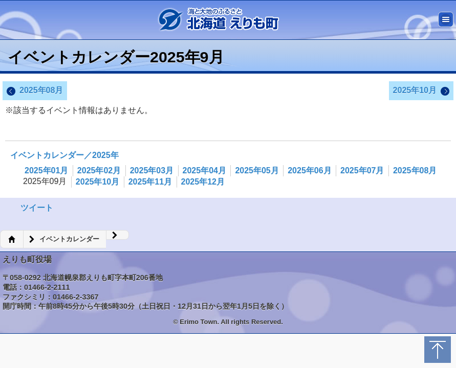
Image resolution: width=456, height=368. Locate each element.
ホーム (11, 239)
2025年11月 (150, 181)
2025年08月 (35, 91)
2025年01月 (46, 170)
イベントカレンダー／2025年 (64, 155)
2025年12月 (203, 181)
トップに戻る (437, 349)
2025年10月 (421, 91)
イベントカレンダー (69, 239)
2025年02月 (99, 170)
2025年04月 (204, 170)
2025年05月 (256, 170)
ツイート (36, 207)
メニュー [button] (445, 19)
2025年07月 (362, 170)
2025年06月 (309, 170)
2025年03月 (151, 170)
